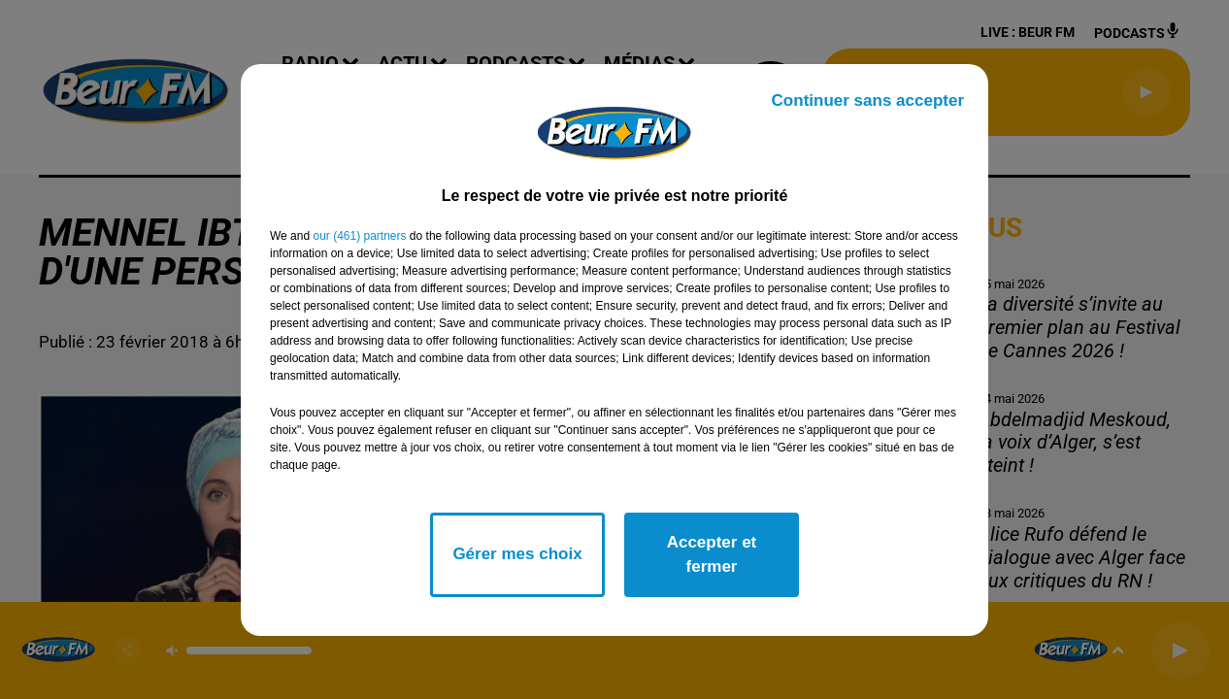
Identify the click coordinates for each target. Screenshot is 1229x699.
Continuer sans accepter (868, 100)
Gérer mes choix (516, 554)
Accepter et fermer (712, 555)
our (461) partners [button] (359, 236)
